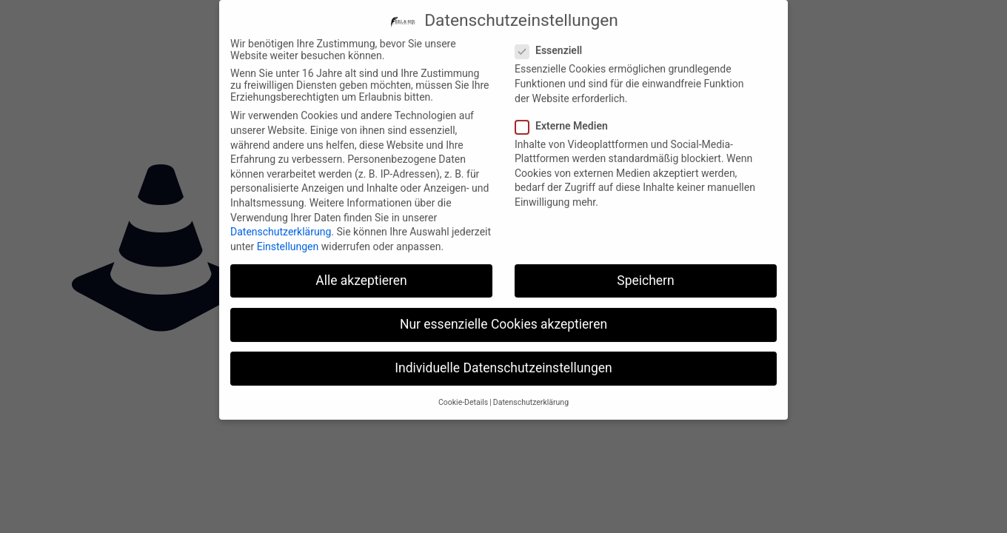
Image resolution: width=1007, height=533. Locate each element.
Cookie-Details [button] (463, 394)
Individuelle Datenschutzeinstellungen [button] (503, 359)
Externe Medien (567, 117)
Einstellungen (288, 238)
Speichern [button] (645, 271)
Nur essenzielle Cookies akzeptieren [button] (503, 315)
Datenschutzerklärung (280, 223)
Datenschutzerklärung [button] (531, 394)
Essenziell (555, 42)
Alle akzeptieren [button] (361, 271)
